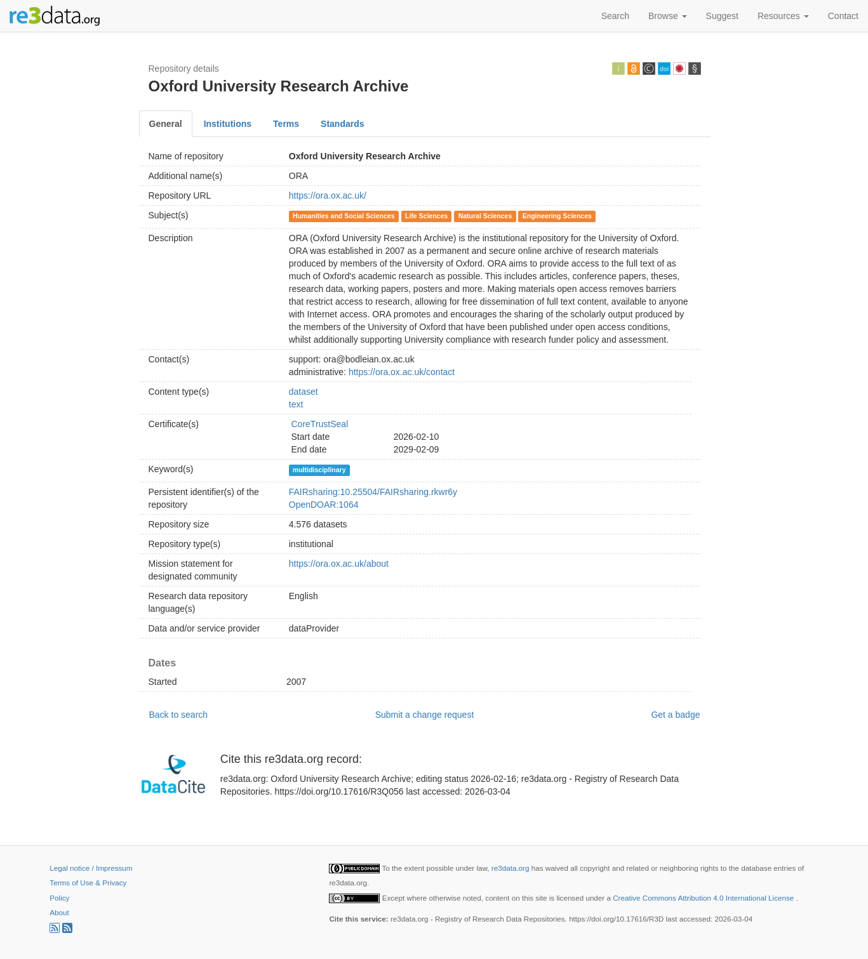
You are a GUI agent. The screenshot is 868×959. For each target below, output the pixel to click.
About (59, 912)
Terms (286, 124)
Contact (843, 16)
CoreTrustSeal (320, 424)
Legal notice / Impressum (91, 868)
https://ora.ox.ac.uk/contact (402, 372)
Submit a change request (424, 715)
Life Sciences (426, 216)
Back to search (178, 715)
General (165, 124)
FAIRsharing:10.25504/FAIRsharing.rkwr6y (373, 492)
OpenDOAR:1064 (324, 504)
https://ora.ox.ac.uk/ (327, 195)
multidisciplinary (319, 469)
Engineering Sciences (557, 216)
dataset (303, 392)
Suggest (722, 16)
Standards (342, 124)
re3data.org (511, 868)
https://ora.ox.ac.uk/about (339, 564)
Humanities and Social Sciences (343, 216)
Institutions (227, 124)
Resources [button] (783, 16)
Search (615, 16)
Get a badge (675, 715)
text (296, 404)
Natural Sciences (485, 216)
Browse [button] (667, 16)
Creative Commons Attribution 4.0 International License (704, 898)
